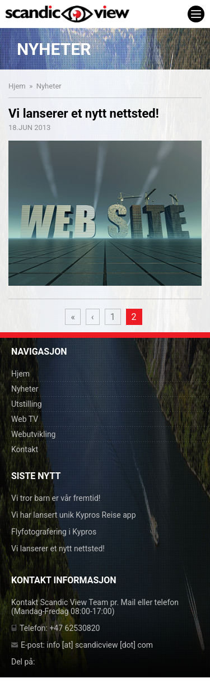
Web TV (24, 419)
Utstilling (26, 403)
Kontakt (24, 449)
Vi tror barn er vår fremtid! (55, 498)
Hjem (17, 86)
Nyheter (25, 388)
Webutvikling (33, 434)
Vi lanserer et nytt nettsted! (58, 548)
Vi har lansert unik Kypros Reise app (73, 514)
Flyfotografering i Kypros (53, 531)
